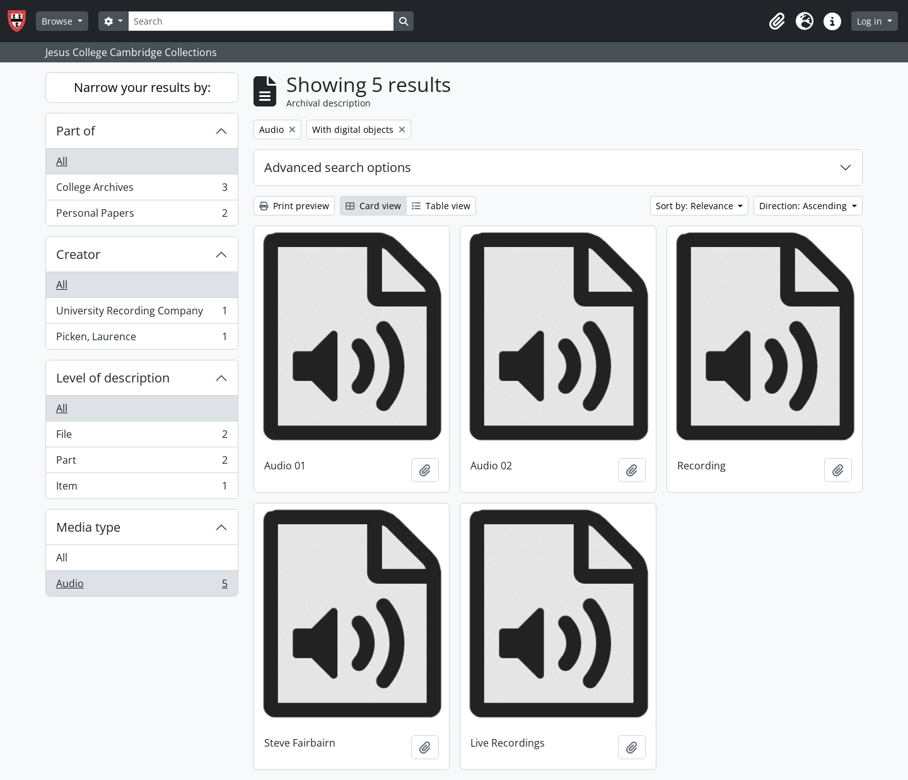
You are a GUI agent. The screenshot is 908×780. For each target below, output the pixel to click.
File (141, 437)
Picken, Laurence (141, 339)
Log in (871, 21)
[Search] (261, 21)
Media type (88, 527)
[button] (777, 21)
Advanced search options (337, 167)
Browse (58, 21)
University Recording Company (141, 313)
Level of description (113, 377)
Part (141, 462)
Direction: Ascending (804, 206)
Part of (75, 130)
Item (141, 488)
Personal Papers (141, 215)
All (61, 161)
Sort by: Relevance (696, 206)
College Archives (141, 190)
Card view (373, 206)
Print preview (294, 206)
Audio (141, 586)
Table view (441, 206)
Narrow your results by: (142, 87)
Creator (78, 254)
